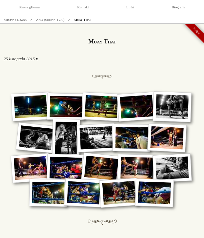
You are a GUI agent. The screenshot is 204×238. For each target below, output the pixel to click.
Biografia (178, 7)
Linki (130, 7)
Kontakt (83, 7)
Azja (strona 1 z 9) (50, 20)
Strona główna (29, 7)
